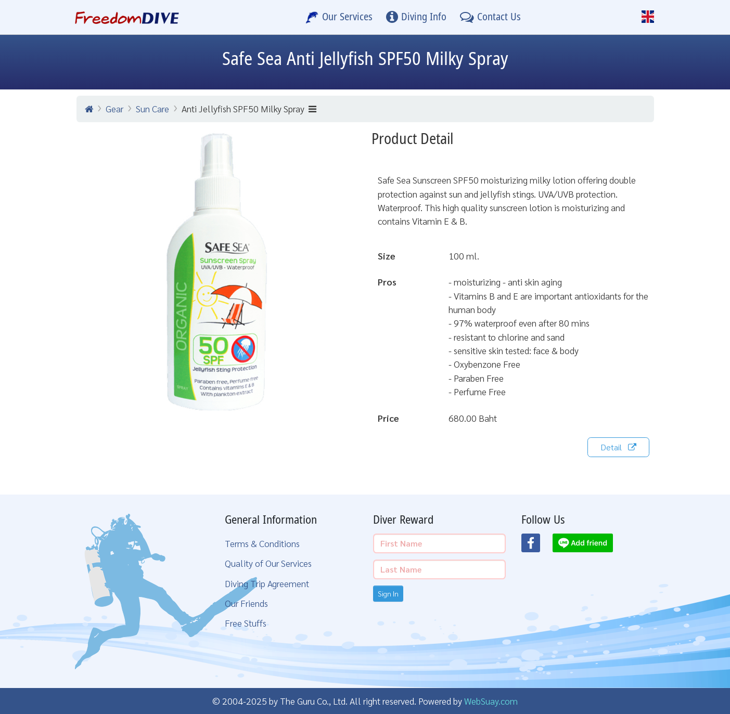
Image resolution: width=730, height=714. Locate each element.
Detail (618, 447)
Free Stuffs (245, 623)
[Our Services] (339, 17)
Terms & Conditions (262, 543)
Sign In (388, 593)
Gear (114, 108)
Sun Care (152, 108)
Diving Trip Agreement (267, 583)
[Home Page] (127, 17)
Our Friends (246, 603)
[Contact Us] (490, 17)
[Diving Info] (416, 17)
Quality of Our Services (268, 563)
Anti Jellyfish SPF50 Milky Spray (249, 108)
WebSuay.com (491, 701)
